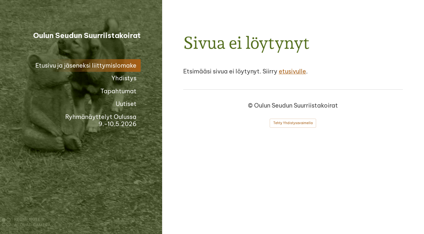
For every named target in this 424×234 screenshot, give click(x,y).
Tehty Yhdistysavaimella (293, 123)
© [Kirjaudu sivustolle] (251, 105)
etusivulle (292, 71)
